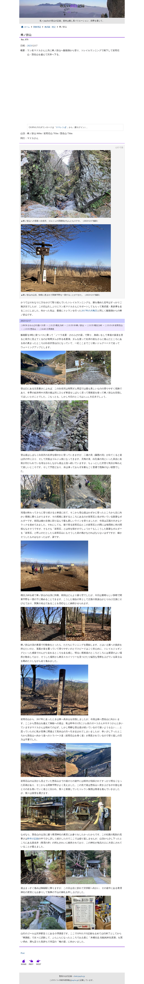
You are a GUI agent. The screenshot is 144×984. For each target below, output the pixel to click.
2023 (29, 45)
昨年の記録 (33, 838)
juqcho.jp (74, 980)
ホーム (25, 27)
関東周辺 (37, 27)
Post (23, 953)
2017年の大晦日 (89, 310)
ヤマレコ (60, 127)
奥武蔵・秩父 (50, 27)
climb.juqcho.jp (79, 976)
